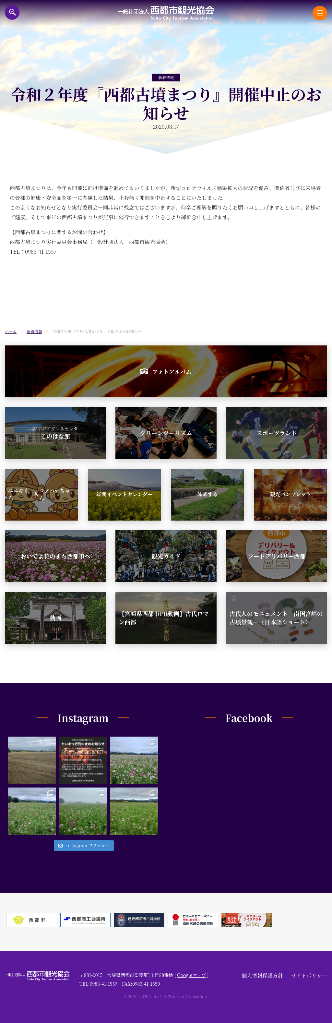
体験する (207, 494)
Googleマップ (191, 975)
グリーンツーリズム (166, 432)
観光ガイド (165, 556)
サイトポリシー (309, 975)
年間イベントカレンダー (124, 494)
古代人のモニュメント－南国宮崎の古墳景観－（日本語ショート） (276, 617)
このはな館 (55, 432)
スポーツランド (276, 432)
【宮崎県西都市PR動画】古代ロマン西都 (163, 617)
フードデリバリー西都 (277, 556)
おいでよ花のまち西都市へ (55, 556)
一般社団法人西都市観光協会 (166, 13)
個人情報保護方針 (262, 975)
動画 (55, 617)
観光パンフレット (290, 494)
